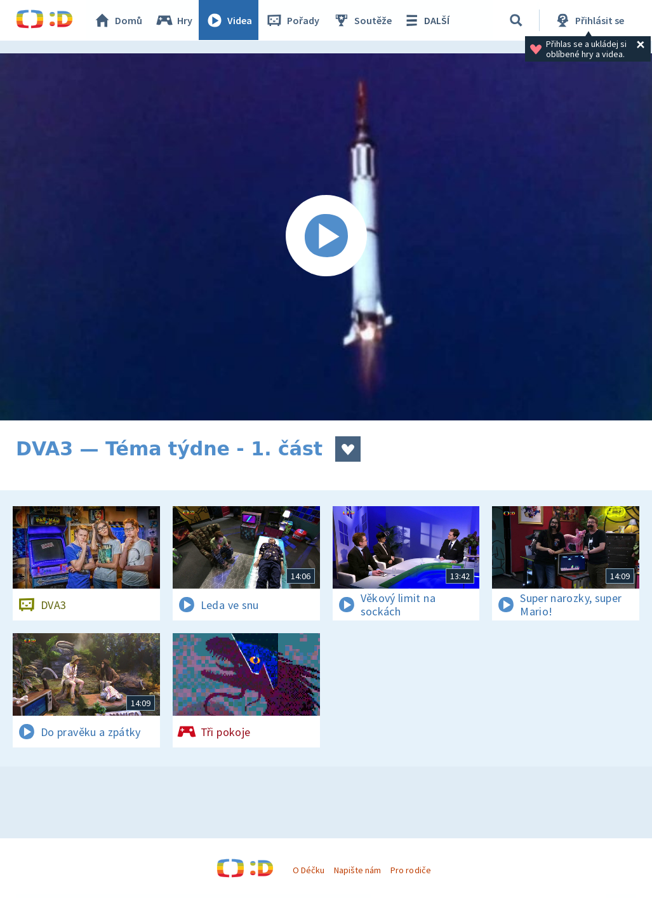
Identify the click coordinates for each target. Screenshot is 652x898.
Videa (229, 20)
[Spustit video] (326, 236)
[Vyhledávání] (517, 20)
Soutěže (362, 20)
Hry (174, 20)
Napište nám (357, 870)
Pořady (292, 20)
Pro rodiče (410, 870)
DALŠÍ (426, 20)
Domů (118, 20)
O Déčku (308, 870)
